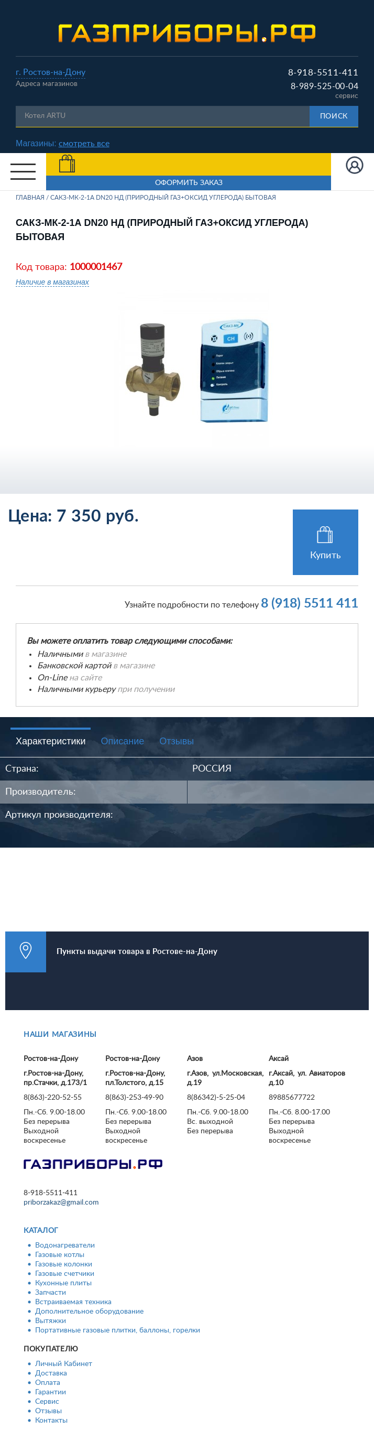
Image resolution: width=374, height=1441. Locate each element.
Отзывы (176, 741)
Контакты (51, 1420)
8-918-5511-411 (323, 72)
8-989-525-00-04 (324, 86)
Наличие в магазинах (52, 282)
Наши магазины (60, 1034)
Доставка (51, 1373)
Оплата (47, 1382)
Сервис (47, 1401)
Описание (122, 741)
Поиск (334, 116)
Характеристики (50, 741)
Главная (30, 197)
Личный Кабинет (63, 1364)
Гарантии (50, 1392)
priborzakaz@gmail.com (61, 1202)
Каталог (41, 1230)
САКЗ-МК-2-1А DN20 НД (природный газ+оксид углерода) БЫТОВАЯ (163, 197)
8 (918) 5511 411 (309, 603)
